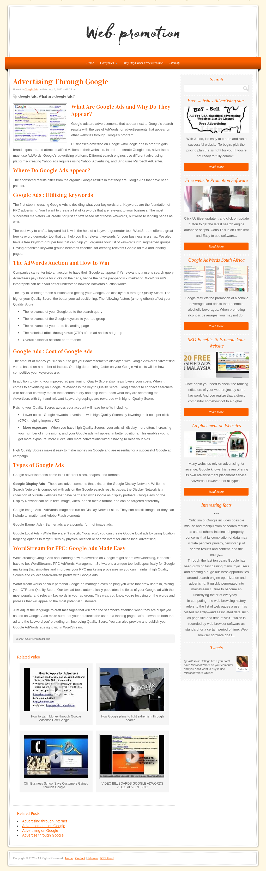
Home (69, 858)
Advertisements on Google (43, 826)
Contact (80, 858)
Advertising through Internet (44, 821)
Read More (216, 167)
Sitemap (175, 63)
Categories (108, 64)
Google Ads (31, 89)
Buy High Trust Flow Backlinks (144, 63)
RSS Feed (107, 858)
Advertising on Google (40, 830)
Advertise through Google (43, 835)
